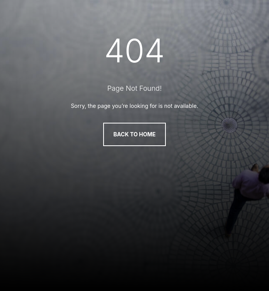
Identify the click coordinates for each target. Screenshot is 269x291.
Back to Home (134, 134)
